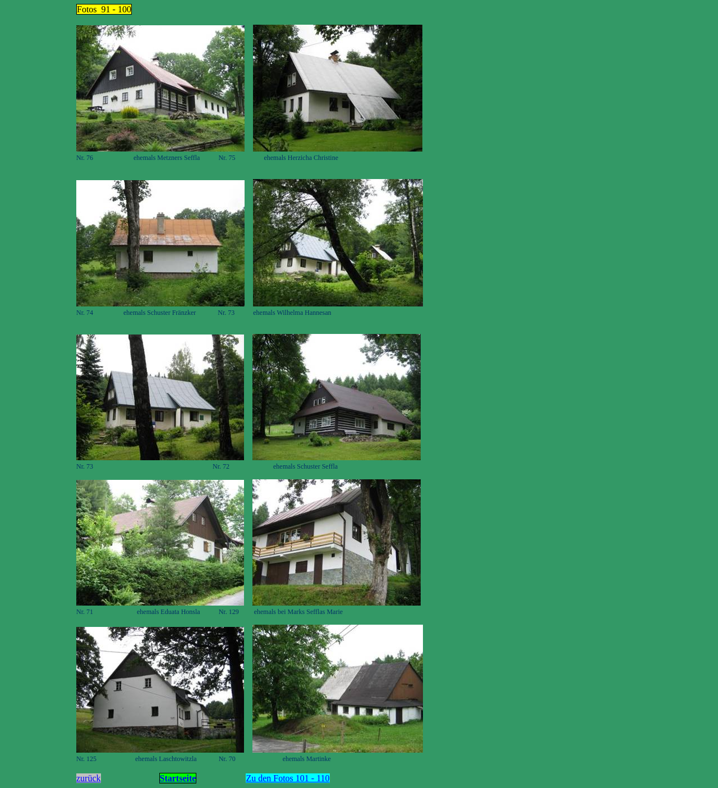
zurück (88, 778)
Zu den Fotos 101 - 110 (287, 778)
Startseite (178, 778)
